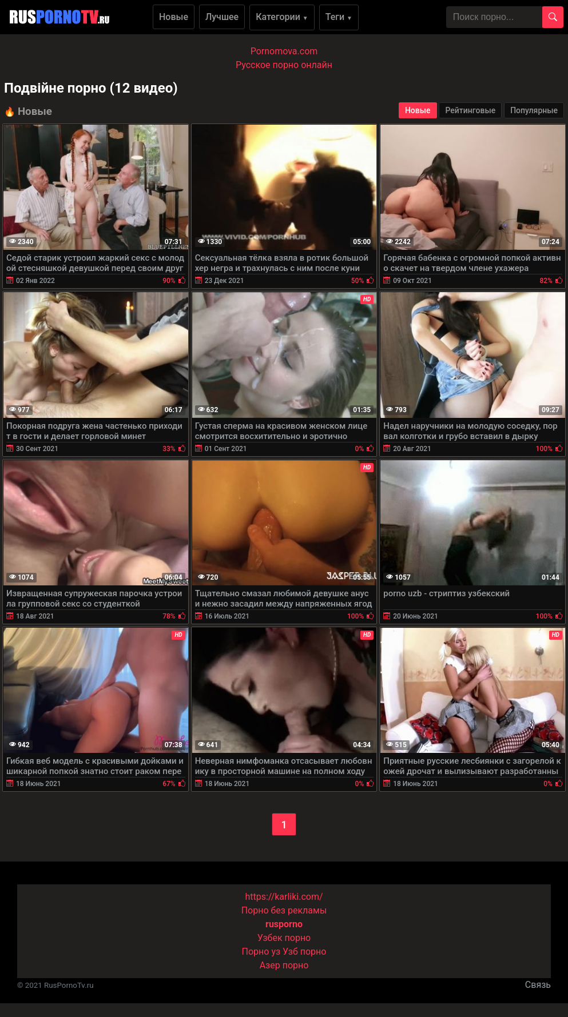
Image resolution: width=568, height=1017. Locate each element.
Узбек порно (284, 937)
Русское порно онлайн (284, 64)
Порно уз (261, 951)
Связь (538, 984)
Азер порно (284, 965)
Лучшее (222, 16)
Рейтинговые (470, 110)
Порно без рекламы (284, 910)
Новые (173, 16)
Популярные (534, 110)
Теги (338, 16)
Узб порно (304, 951)
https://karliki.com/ (284, 896)
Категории (282, 16)
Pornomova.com (284, 51)
